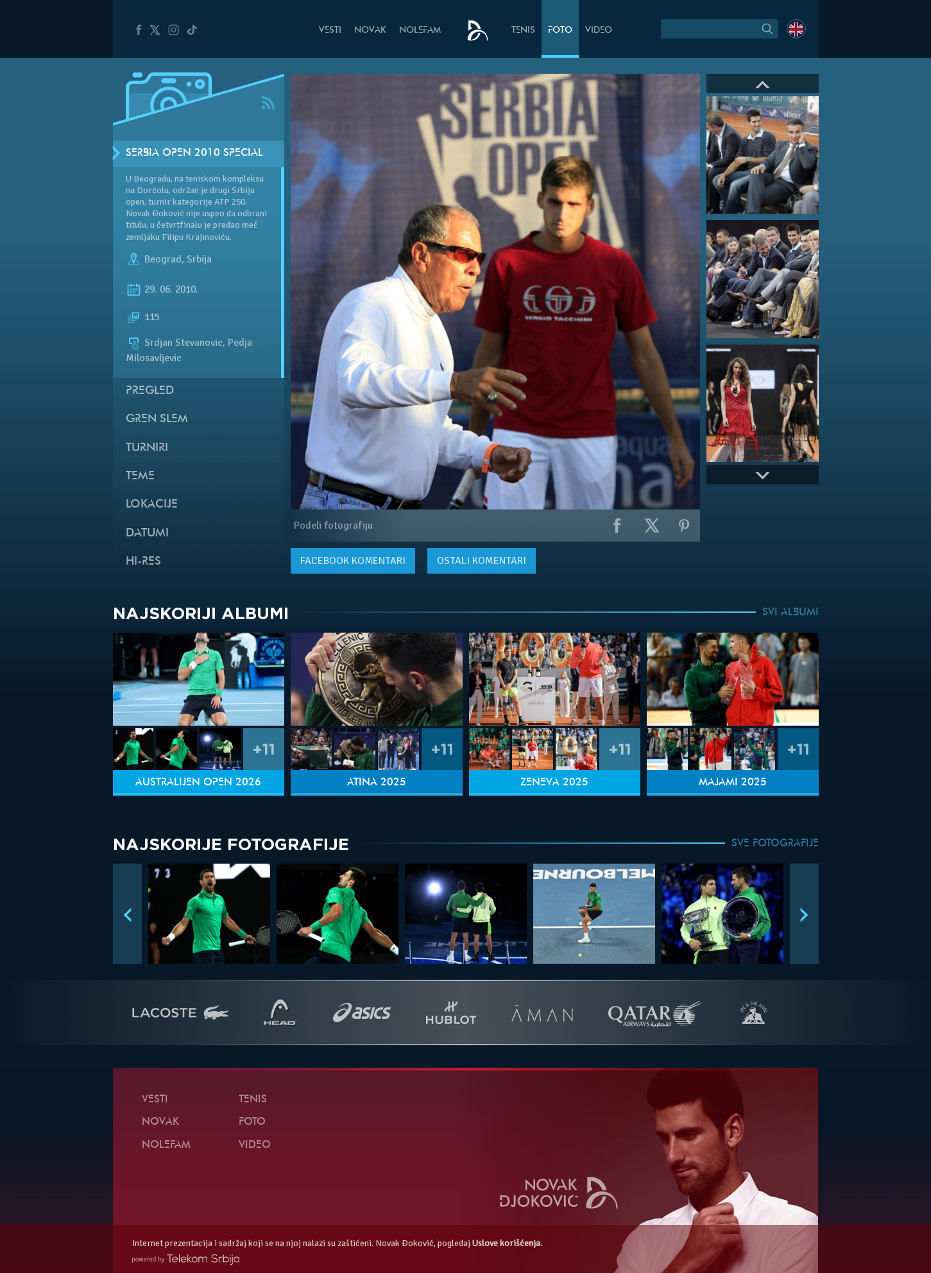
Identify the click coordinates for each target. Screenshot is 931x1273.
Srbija (199, 259)
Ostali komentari (481, 560)
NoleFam (420, 30)
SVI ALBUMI (790, 613)
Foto (560, 30)
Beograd (163, 259)
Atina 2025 (376, 783)
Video (598, 30)
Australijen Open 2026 (198, 783)
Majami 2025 (733, 783)
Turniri (147, 448)
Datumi (147, 533)
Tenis (523, 30)
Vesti (330, 30)
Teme (140, 476)
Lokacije (152, 505)
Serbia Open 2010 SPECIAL (194, 153)
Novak (370, 30)
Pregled (150, 391)
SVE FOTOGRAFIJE (775, 844)
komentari (353, 560)
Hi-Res (143, 562)
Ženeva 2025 (554, 783)
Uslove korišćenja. (507, 1243)
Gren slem (157, 419)
